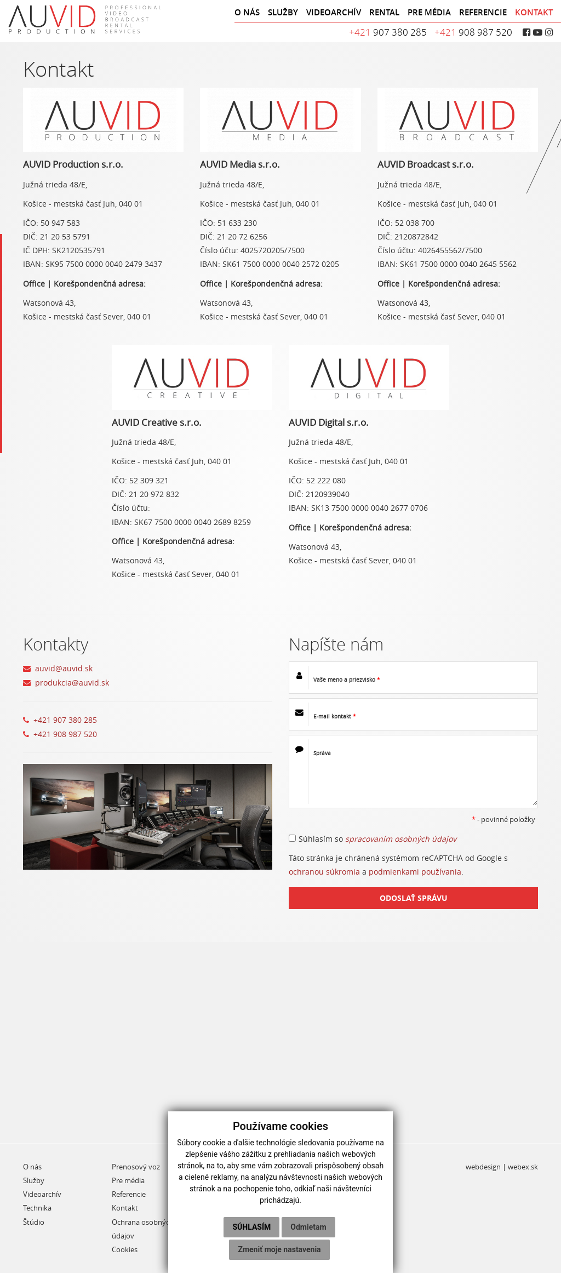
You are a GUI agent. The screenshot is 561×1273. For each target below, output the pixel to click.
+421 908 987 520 (65, 734)
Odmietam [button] (308, 1227)
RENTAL (384, 12)
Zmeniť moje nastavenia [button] (279, 1249)
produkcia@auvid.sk (72, 682)
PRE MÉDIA (429, 12)
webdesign (483, 1167)
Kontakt (125, 1208)
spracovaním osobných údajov (400, 839)
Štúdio (33, 1222)
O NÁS (247, 12)
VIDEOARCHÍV (333, 12)
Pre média (128, 1180)
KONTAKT (534, 12)
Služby (33, 1180)
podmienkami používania (415, 871)
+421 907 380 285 (65, 720)
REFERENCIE (483, 12)
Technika (37, 1208)
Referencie (129, 1194)
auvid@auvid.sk (64, 668)
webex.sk (523, 1167)
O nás (32, 1167)
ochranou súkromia (324, 871)
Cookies (125, 1249)
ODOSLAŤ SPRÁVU (414, 898)
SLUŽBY (283, 12)
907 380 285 (388, 32)
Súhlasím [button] (251, 1227)
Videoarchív (42, 1194)
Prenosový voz (136, 1167)
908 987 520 (473, 32)
